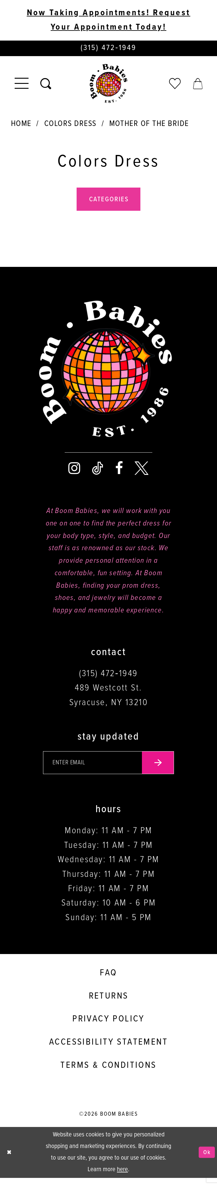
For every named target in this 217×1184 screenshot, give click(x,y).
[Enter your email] (108, 767)
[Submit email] (163, 767)
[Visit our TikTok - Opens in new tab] (97, 472)
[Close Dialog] (10, 1158)
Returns (108, 1002)
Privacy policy (108, 1025)
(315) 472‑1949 (108, 678)
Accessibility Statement (108, 1048)
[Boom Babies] (108, 85)
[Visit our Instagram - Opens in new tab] (74, 472)
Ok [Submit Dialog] (206, 1158)
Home (21, 125)
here (122, 1176)
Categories (109, 202)
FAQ (108, 979)
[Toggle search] (45, 85)
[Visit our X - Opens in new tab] (142, 472)
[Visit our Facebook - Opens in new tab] (119, 472)
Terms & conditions (108, 1072)
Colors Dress (70, 125)
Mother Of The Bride (149, 125)
